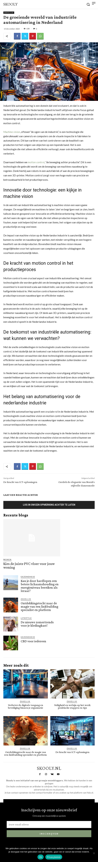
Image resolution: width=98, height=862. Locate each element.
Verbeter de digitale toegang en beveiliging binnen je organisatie (25, 706)
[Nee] (93, 853)
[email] (49, 824)
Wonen (7, 559)
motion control (36, 162)
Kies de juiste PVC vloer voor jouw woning (29, 565)
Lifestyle (26, 618)
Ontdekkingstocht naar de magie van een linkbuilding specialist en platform (39, 606)
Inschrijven (49, 833)
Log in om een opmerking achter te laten (49, 504)
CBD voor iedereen (33, 641)
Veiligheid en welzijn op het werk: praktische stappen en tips (72, 706)
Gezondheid (28, 577)
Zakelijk (8, 13)
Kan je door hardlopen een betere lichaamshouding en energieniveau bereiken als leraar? (40, 586)
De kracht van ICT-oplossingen (20, 482)
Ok (40, 857)
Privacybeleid (54, 857)
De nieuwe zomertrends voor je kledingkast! (37, 623)
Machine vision (11, 131)
